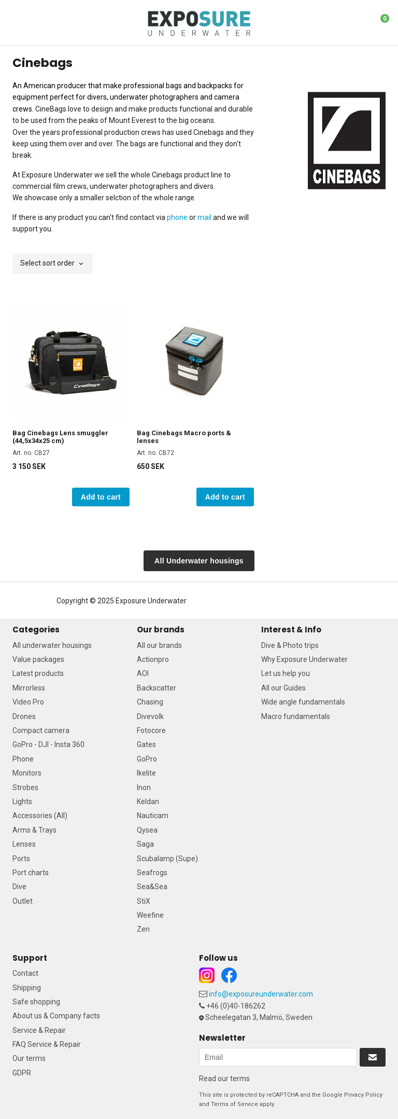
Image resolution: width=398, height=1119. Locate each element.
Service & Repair (39, 1030)
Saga (145, 844)
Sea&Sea (152, 886)
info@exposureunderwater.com (261, 994)
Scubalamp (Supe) (167, 858)
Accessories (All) (39, 815)
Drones (24, 716)
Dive (19, 886)
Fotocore (151, 730)
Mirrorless (28, 688)
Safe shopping (36, 1002)
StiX (143, 901)
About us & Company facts (56, 1016)
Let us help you (285, 673)
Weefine (150, 915)
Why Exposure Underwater (304, 659)
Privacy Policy (363, 1095)
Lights (22, 801)
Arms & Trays (34, 830)
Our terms (29, 1058)
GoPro (147, 759)
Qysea (147, 830)
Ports (21, 858)
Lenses (24, 844)
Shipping (26, 988)
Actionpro (153, 659)
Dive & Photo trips (290, 645)
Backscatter (156, 688)
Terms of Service (234, 1104)
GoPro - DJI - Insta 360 (48, 744)
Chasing (150, 702)
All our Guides (283, 688)
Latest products (38, 673)
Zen (143, 929)
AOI (143, 673)
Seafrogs (152, 872)
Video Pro (28, 702)
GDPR (21, 1073)
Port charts (30, 872)
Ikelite (146, 773)
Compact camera (40, 730)
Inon (144, 787)
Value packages (38, 659)
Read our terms (224, 1078)
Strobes (25, 787)
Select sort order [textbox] (47, 263)
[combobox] (52, 263)
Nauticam (152, 815)
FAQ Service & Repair (46, 1044)
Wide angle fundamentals (303, 702)
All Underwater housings (199, 561)
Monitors (26, 773)
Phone (23, 759)
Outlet (22, 901)
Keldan (148, 801)
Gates (146, 744)
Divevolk (150, 716)
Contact (25, 973)
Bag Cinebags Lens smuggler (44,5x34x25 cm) (60, 437)
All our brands (159, 645)
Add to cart (101, 497)
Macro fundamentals (295, 716)
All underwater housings (52, 645)
